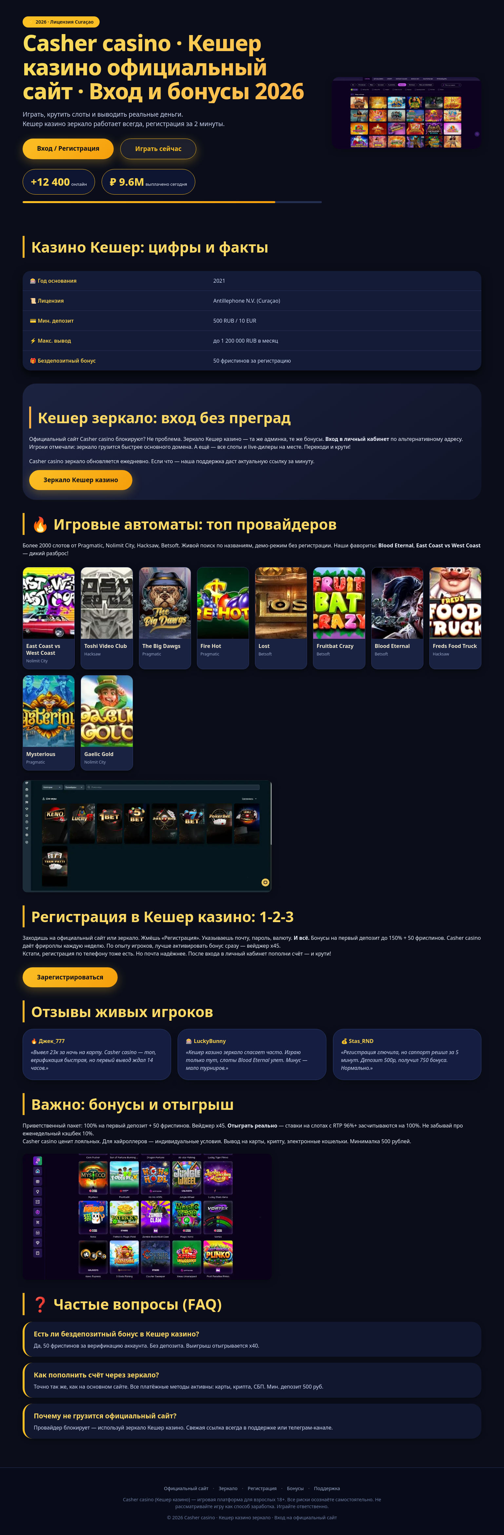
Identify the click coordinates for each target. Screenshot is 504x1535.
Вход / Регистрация (68, 148)
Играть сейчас (158, 148)
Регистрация (262, 1488)
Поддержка (327, 1488)
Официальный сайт (186, 1488)
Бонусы (295, 1488)
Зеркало (228, 1488)
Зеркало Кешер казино (81, 479)
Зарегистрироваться (70, 977)
